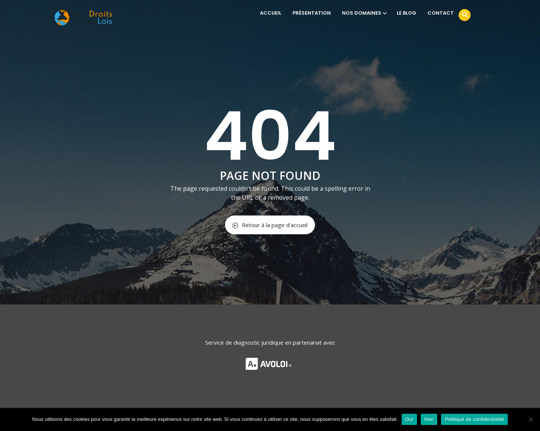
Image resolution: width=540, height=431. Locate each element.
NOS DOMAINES (364, 13)
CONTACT (441, 13)
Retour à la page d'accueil (270, 225)
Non (429, 419)
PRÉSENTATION (311, 13)
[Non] (530, 419)
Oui (409, 419)
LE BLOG (406, 13)
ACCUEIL (270, 13)
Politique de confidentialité (474, 419)
